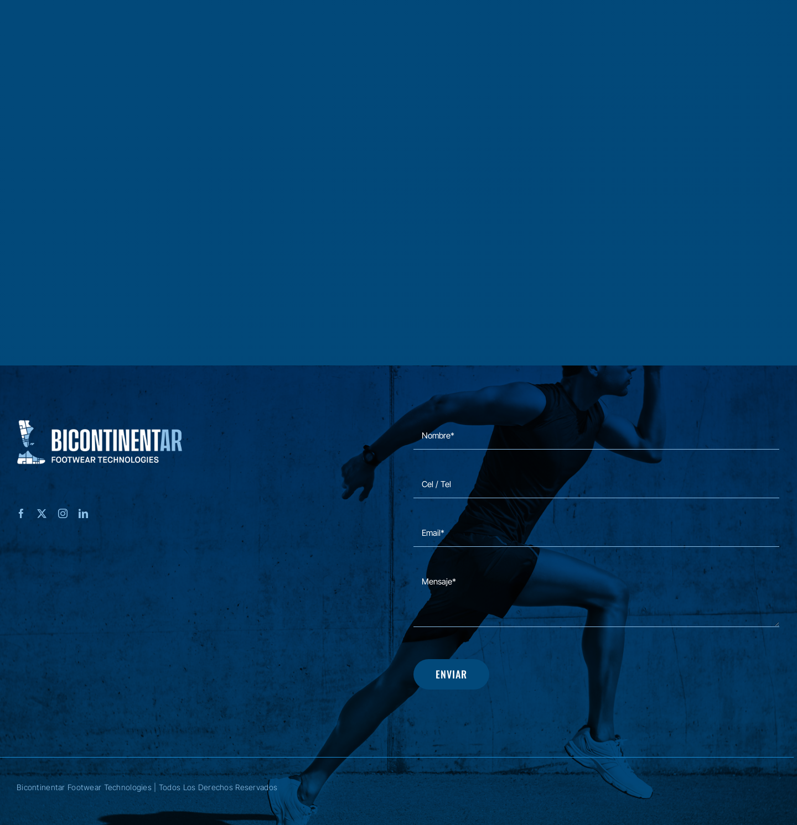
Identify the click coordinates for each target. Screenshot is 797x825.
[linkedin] (83, 513)
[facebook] (21, 513)
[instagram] (63, 513)
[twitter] (41, 513)
